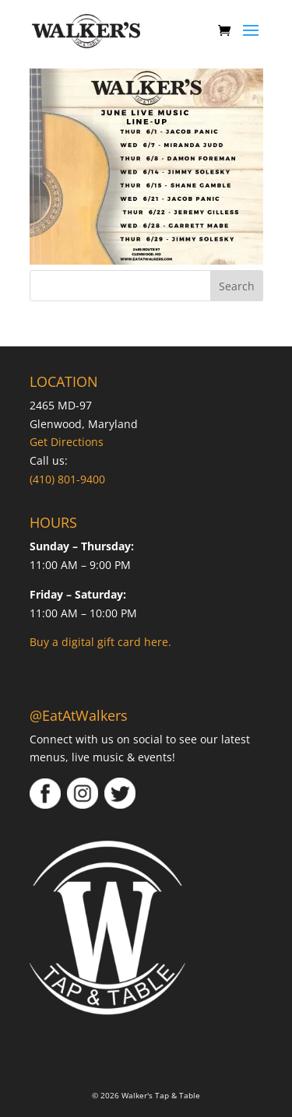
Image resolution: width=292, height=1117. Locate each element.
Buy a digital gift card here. (100, 641)
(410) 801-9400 (67, 479)
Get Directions (67, 441)
